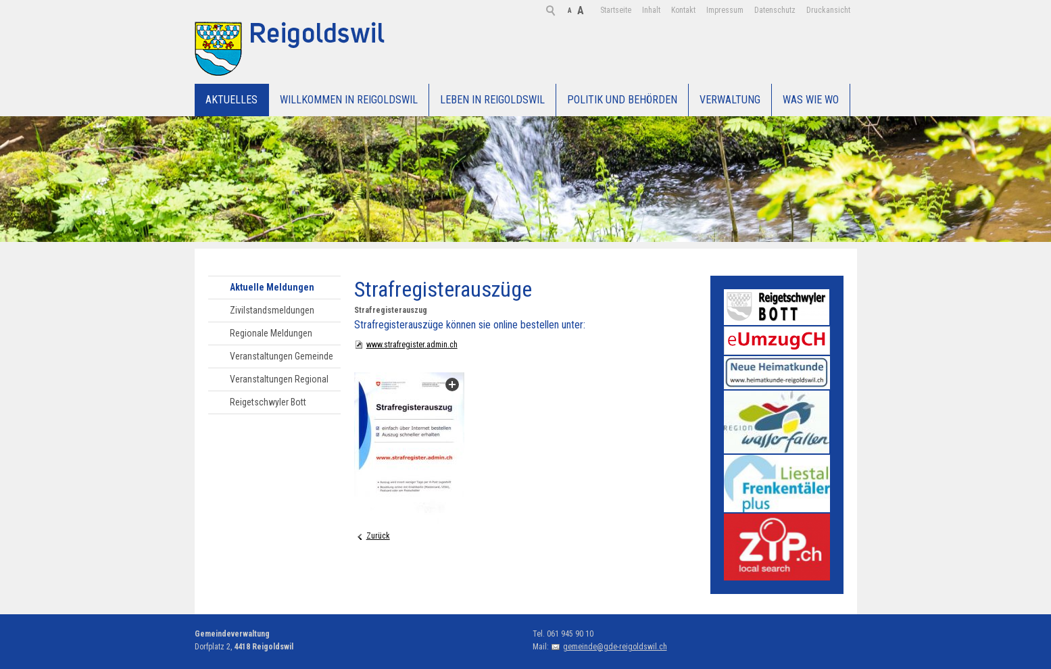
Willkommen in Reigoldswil (349, 99)
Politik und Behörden (622, 99)
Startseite (565, 10)
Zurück (378, 536)
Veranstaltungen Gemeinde (281, 356)
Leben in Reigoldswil (492, 99)
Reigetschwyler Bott (268, 402)
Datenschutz (725, 10)
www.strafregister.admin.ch (412, 344)
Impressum (674, 10)
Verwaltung (730, 99)
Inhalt (601, 10)
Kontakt (633, 10)
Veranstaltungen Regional (279, 379)
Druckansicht (778, 10)
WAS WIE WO (811, 99)
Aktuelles (231, 99)
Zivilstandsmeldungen (272, 310)
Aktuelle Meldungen (272, 287)
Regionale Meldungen (271, 333)
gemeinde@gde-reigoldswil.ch (615, 646)
